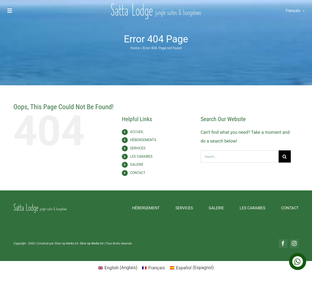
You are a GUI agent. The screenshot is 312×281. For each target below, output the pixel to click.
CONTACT (138, 173)
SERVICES (138, 148)
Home (135, 48)
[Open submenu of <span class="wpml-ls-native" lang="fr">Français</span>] (302, 11)
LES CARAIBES (141, 156)
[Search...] (240, 156)
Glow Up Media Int (92, 243)
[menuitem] (293, 11)
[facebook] (283, 243)
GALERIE (137, 164)
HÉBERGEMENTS (143, 140)
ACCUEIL (137, 132)
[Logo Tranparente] (156, 4)
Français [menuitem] (156, 267)
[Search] (285, 156)
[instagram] (294, 243)
